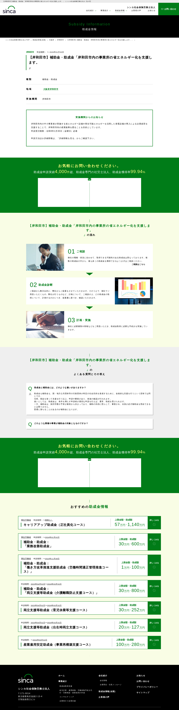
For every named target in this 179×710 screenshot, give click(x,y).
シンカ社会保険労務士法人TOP (18, 40)
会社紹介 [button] (90, 10)
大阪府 (51, 40)
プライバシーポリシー (147, 677)
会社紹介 (103, 665)
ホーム (61, 665)
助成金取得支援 (66, 676)
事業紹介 (62, 671)
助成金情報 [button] (120, 10)
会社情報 (103, 670)
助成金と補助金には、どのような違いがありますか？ (60, 383)
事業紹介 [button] (104, 10)
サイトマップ (143, 682)
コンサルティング (67, 687)
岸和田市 (60, 40)
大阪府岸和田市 (50, 89)
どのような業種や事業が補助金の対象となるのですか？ (61, 419)
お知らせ (152, 10)
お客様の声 (136, 10)
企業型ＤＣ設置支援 (68, 691)
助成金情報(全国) (39, 40)
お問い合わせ (143, 671)
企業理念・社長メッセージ (111, 674)
